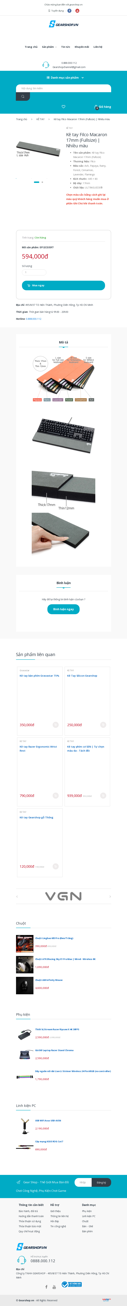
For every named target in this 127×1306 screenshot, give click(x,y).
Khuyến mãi (82, 46)
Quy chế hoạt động (29, 1231)
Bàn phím (87, 1231)
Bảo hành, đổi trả (28, 1211)
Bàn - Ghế (87, 1226)
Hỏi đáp (54, 1221)
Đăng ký (101, 1182)
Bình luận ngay (63, 609)
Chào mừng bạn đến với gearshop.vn (63, 4)
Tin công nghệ (58, 1226)
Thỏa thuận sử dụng (30, 1221)
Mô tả (63, 342)
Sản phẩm (48, 46)
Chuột (85, 1221)
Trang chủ (31, 46)
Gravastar (24, 670)
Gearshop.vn (26, 1300)
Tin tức (65, 46)
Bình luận (63, 583)
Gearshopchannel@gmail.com (69, 67)
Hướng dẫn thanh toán (31, 1216)
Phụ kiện (87, 1211)
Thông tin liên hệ (59, 1216)
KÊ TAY (40, 119)
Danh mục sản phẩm (63, 78)
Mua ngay (38, 285)
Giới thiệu (55, 1211)
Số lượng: (27, 266)
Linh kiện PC (88, 1216)
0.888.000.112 (69, 63)
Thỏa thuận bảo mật (30, 1226)
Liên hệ (98, 46)
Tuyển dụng (56, 10)
